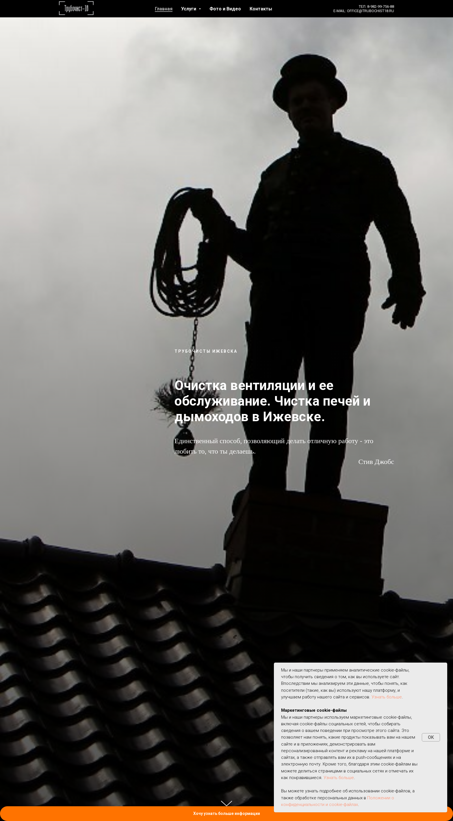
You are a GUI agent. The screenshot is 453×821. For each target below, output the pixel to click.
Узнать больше (387, 697)
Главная (163, 9)
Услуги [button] (189, 9)
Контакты (261, 9)
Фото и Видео (225, 9)
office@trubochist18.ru (370, 11)
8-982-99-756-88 (380, 6)
